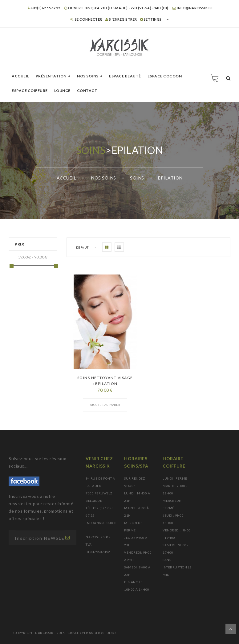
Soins (91, 150)
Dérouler (230, 629)
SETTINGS (151, 19)
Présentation (51, 76)
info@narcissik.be (192, 8)
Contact (87, 90)
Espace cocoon (165, 76)
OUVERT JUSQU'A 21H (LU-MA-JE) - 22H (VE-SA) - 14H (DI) (116, 8)
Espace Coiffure (30, 90)
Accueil (20, 76)
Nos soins (88, 76)
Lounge (62, 90)
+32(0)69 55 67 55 (44, 8)
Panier (215, 78)
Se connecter (86, 19)
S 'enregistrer (121, 19)
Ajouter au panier (105, 405)
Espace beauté (125, 76)
